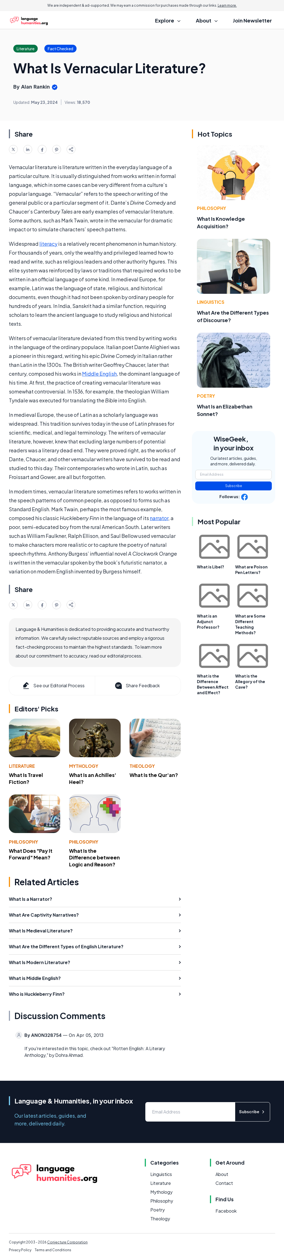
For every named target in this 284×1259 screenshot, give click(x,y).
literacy (48, 243)
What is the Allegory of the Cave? (250, 681)
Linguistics (210, 302)
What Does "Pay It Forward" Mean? (30, 854)
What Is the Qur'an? (154, 775)
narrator (159, 518)
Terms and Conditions (53, 1250)
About (221, 1174)
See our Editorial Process (53, 685)
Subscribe (233, 486)
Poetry (206, 396)
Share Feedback (137, 685)
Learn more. (227, 5)
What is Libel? (210, 566)
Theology (142, 766)
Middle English (99, 373)
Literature (22, 766)
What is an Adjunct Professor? (208, 621)
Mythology (83, 766)
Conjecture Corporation (67, 1242)
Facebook (226, 1211)
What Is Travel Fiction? (26, 778)
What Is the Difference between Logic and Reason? (94, 857)
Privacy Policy (20, 1250)
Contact (224, 1183)
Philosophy (23, 842)
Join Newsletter (252, 20)
